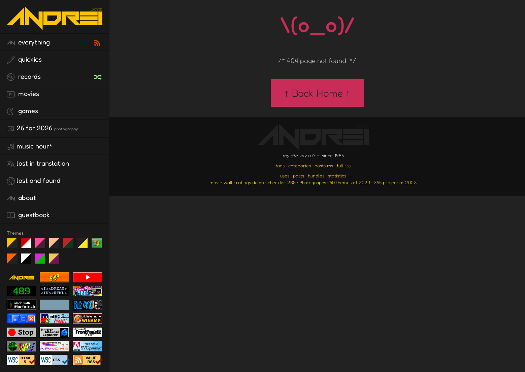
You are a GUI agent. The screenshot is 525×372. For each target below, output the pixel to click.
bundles (316, 175)
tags (280, 165)
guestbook (28, 215)
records (24, 76)
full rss (344, 165)
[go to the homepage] (54, 25)
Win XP (97, 243)
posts (298, 175)
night (14, 245)
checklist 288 (282, 182)
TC (56, 261)
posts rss (324, 165)
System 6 (28, 261)
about (21, 198)
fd (42, 245)
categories (299, 165)
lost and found (34, 180)
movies (23, 94)
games (22, 111)
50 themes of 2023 (350, 182)
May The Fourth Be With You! (85, 245)
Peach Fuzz (56, 245)
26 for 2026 (42, 128)
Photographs (312, 182)
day (28, 245)
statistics (337, 175)
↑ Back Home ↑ (317, 93)
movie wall (220, 182)
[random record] (98, 76)
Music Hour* (30, 146)
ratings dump (250, 182)
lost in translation (38, 163)
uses (284, 175)
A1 (42, 261)
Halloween (14, 261)
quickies (24, 59)
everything (28, 42)
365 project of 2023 (395, 182)
